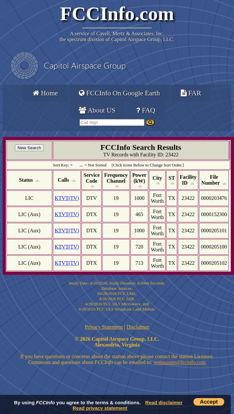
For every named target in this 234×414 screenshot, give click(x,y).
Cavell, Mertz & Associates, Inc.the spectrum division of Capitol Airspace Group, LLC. (117, 36)
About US (97, 110)
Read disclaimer (164, 402)
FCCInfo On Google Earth (119, 93)
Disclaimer (138, 327)
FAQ (145, 110)
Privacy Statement (104, 327)
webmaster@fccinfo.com (180, 362)
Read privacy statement (100, 408)
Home (45, 93)
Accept (209, 402)
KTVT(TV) (67, 198)
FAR (191, 93)
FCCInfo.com (117, 13)
